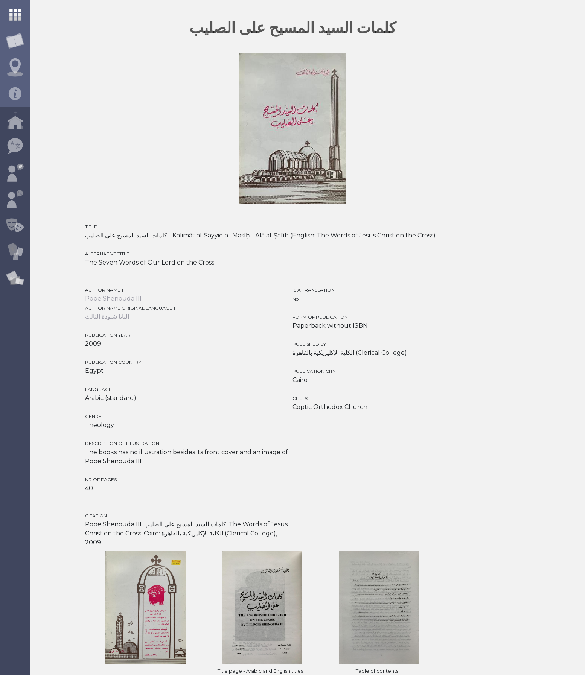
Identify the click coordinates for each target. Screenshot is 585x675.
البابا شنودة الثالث (107, 316)
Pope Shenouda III (113, 298)
